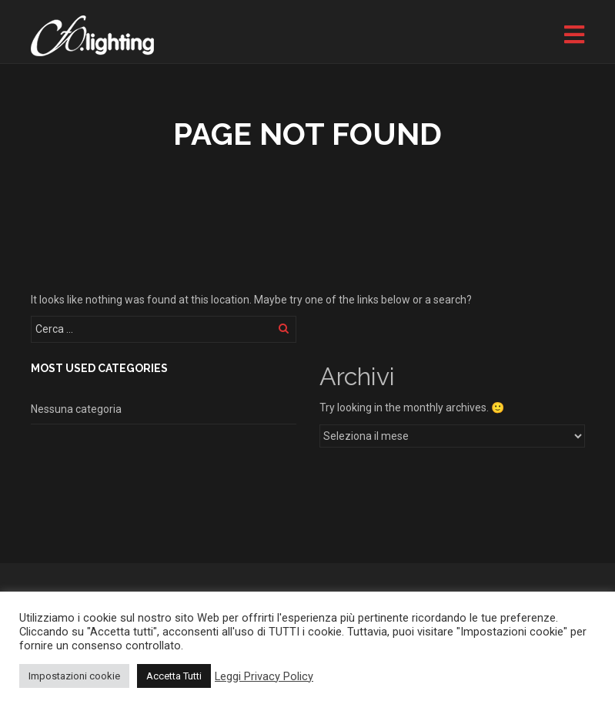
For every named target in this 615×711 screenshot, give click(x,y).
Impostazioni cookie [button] (74, 676)
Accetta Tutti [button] (174, 676)
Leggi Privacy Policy (264, 676)
